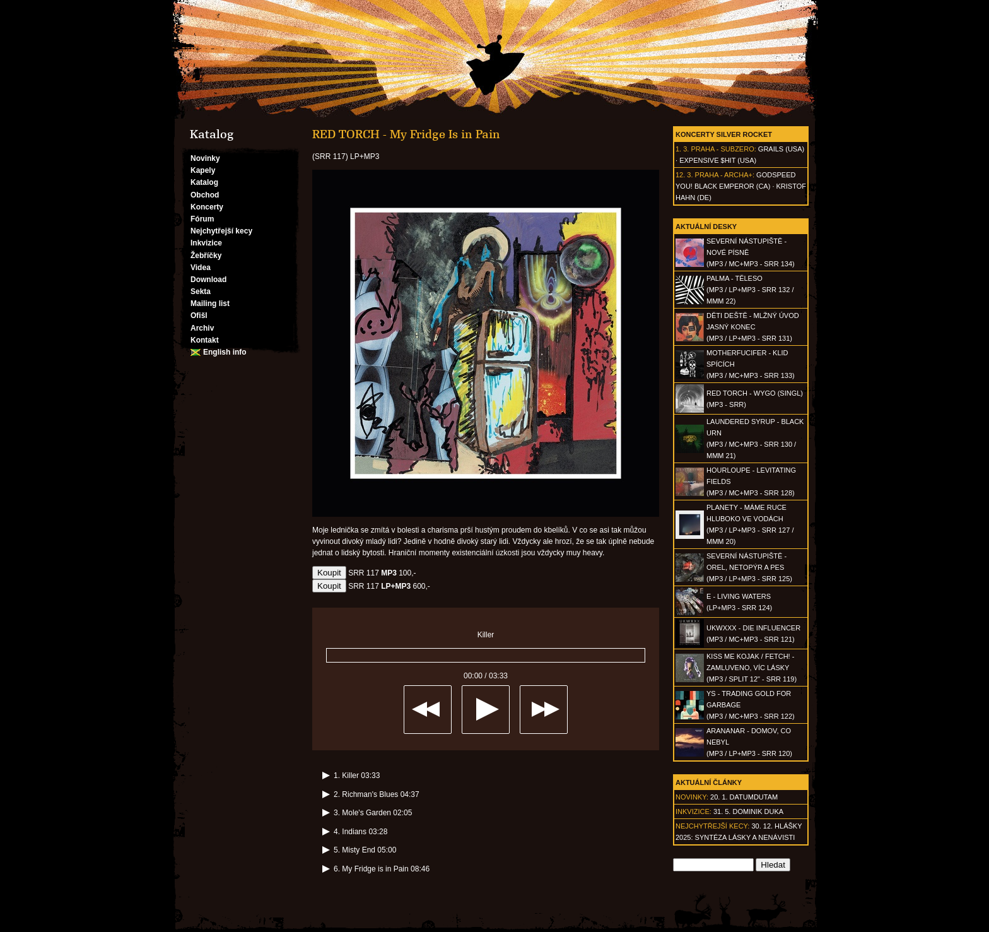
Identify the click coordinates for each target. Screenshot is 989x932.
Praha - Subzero (722, 149)
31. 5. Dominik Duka (748, 811)
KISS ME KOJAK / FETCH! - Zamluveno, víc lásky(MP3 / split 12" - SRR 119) (751, 667)
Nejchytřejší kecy (221, 231)
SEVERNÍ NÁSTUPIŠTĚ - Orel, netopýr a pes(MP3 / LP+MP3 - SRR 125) (749, 567)
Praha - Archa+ (723, 175)
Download (208, 279)
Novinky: (692, 797)
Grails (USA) (781, 149)
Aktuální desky (706, 226)
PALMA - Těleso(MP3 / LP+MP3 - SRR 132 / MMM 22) (749, 289)
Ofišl (199, 315)
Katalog (204, 182)
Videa (200, 267)
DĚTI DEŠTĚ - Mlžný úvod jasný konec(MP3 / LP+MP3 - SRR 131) (752, 327)
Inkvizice (206, 243)
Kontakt (204, 340)
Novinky (205, 158)
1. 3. (682, 149)
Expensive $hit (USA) (717, 160)
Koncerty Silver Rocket (724, 134)
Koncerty (206, 207)
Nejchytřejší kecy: (712, 826)
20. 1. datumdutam (744, 797)
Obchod (204, 195)
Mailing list (210, 303)
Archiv (202, 328)
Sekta (200, 291)
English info (225, 352)
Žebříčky (205, 255)
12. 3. (684, 175)
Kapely (202, 170)
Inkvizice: (693, 811)
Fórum (202, 219)
